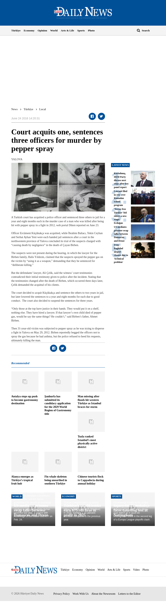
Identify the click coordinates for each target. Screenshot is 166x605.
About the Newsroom (103, 593)
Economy (29, 30)
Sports (81, 30)
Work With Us (81, 593)
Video (136, 569)
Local (42, 109)
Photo (91, 30)
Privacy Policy (61, 593)
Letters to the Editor (129, 593)
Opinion (42, 30)
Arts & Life (67, 30)
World (54, 30)
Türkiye (16, 30)
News (14, 109)
